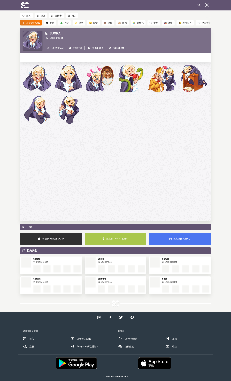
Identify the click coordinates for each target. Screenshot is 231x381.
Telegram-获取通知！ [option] (84, 346)
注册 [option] (28, 346)
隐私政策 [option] (126, 346)
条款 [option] (171, 339)
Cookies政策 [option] (127, 339)
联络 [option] (171, 346)
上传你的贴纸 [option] (80, 339)
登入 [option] (28, 339)
